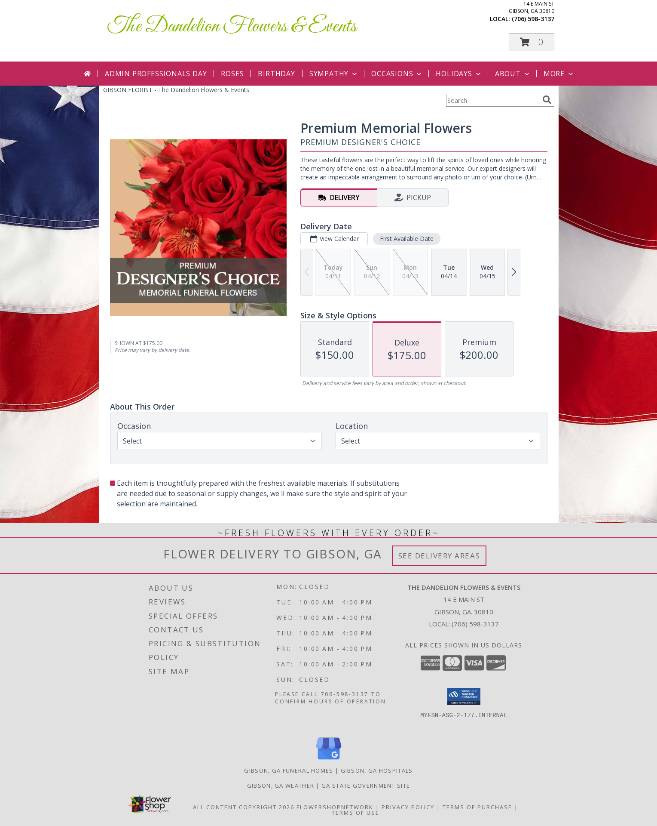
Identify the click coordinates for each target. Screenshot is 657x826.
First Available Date (406, 238)
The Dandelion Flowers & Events (232, 26)
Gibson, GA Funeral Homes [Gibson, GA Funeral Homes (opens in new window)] (288, 770)
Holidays (459, 73)
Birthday (276, 73)
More (559, 73)
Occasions (397, 73)
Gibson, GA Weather (280, 785)
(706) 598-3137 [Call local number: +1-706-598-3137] (533, 19)
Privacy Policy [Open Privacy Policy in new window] (408, 807)
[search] (547, 100)
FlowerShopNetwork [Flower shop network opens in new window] (334, 807)
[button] (531, 42)
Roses (232, 73)
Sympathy (334, 73)
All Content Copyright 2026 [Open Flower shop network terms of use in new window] (243, 807)
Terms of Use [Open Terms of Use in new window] (355, 813)
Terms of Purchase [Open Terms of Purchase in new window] (477, 807)
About (513, 73)
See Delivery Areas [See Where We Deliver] (439, 556)
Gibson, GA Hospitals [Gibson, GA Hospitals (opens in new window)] (377, 770)
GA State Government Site (365, 785)
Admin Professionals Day (156, 73)
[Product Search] (492, 100)
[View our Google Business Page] (328, 760)
